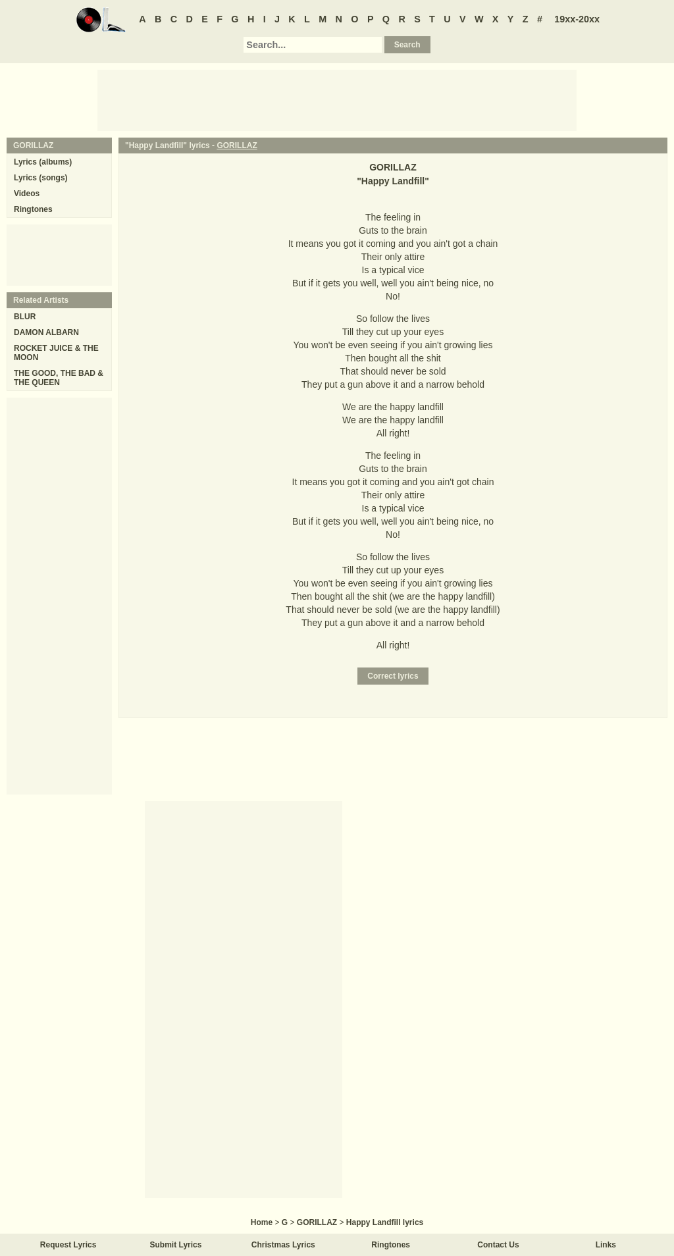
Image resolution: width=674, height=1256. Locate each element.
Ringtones (33, 209)
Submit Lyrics (176, 1244)
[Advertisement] (337, 99)
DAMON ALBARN (46, 332)
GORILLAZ (237, 145)
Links (606, 1244)
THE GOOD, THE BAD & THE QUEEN (58, 378)
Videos (26, 193)
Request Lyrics (68, 1244)
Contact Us (498, 1244)
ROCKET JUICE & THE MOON (56, 353)
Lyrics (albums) (43, 162)
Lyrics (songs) (41, 177)
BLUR (25, 316)
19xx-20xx (577, 19)
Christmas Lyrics (283, 1244)
